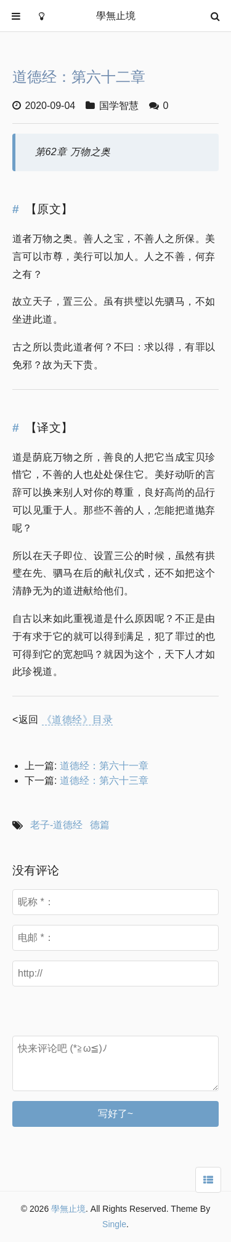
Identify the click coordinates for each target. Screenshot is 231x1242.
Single (114, 1224)
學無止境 (68, 1209)
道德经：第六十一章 (104, 765)
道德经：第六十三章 (104, 780)
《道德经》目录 (77, 719)
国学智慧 (119, 105)
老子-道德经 (56, 825)
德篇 (100, 825)
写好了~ (115, 1113)
